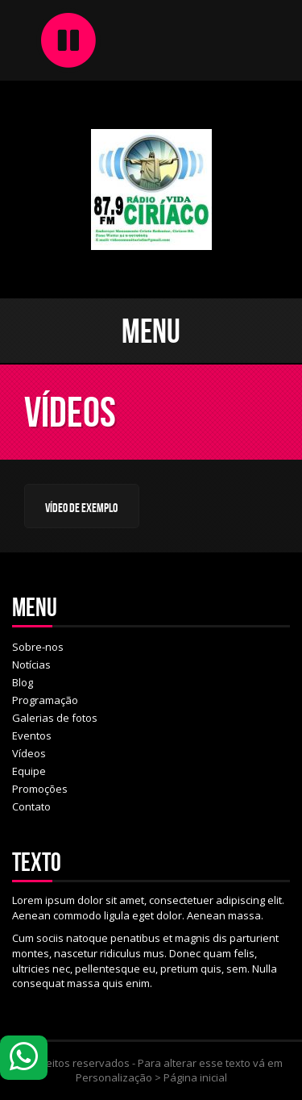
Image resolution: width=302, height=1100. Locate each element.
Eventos (32, 735)
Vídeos (29, 753)
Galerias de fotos (54, 717)
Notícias (31, 664)
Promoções (40, 788)
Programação (45, 700)
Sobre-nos (38, 647)
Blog (22, 682)
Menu (151, 330)
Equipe (29, 771)
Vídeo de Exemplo (81, 508)
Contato (31, 806)
